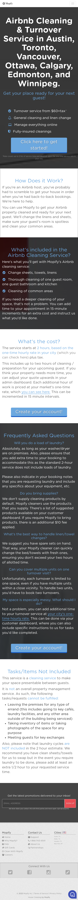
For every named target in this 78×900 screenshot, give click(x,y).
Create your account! (39, 412)
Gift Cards (8, 848)
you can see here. (35, 392)
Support (33, 837)
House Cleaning (34, 897)
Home (6, 837)
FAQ (5, 844)
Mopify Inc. (27, 893)
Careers (7, 855)
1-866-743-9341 (36, 841)
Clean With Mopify (12, 851)
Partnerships (35, 848)
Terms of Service (41, 893)
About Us (34, 844)
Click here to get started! (39, 145)
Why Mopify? (9, 841)
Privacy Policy (55, 893)
